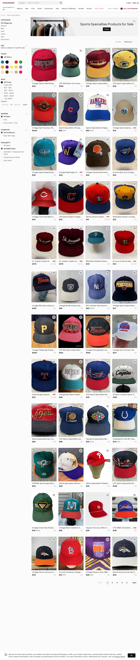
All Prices (6, 82)
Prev (100, 583)
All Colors (6, 57)
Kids (33, 9)
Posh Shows (99, 9)
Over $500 (6, 99)
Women (20, 9)
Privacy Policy (120, 657)
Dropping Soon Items (10, 157)
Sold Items (6, 160)
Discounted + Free (9, 123)
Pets (57, 9)
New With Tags (8, 136)
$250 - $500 (7, 96)
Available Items (8, 149)
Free (4, 120)
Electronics (49, 9)
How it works (113, 8)
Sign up (136, 3)
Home (39, 9)
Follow (106, 29)
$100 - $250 (7, 93)
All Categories (6, 23)
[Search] (43, 3)
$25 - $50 (6, 88)
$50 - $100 (7, 90)
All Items (5, 116)
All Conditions (8, 133)
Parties (89, 9)
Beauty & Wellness (69, 9)
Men (27, 9)
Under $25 (6, 85)
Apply (25, 105)
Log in (128, 3)
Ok (131, 655)
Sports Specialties (13, 15)
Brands (81, 9)
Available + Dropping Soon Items (12, 153)
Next (134, 583)
